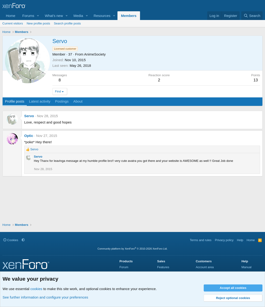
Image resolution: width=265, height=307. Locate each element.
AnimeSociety (95, 54)
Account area (205, 267)
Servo (29, 116)
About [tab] (77, 101)
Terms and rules (200, 240)
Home (10, 16)
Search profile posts (67, 23)
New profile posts (38, 23)
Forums (28, 16)
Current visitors (12, 23)
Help (240, 240)
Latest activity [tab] (40, 101)
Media (78, 16)
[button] (38, 15)
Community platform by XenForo (132, 248)
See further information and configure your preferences (45, 297)
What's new (54, 16)
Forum (123, 267)
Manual (247, 267)
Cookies (10, 240)
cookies (36, 289)
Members (128, 16)
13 (255, 80)
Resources (102, 16)
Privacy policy (224, 240)
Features (163, 267)
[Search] (252, 15)
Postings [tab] (62, 101)
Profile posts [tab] (14, 101)
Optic (28, 136)
